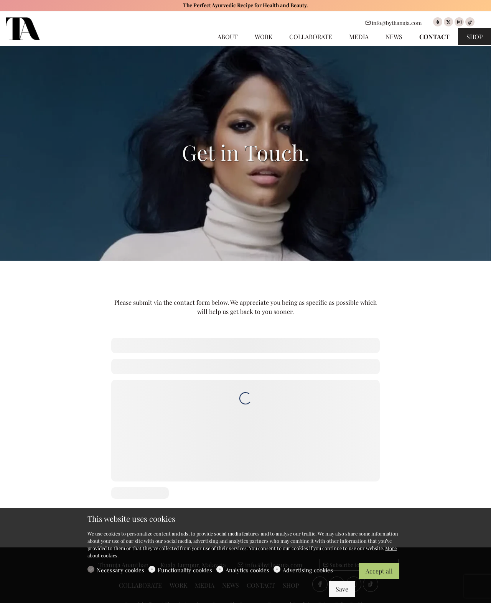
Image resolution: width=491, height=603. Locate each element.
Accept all (379, 571)
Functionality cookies (185, 570)
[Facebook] (437, 21)
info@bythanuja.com (393, 22)
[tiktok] (470, 21)
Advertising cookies (308, 570)
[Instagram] (459, 21)
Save (342, 589)
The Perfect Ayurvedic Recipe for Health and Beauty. (245, 5)
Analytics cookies (247, 570)
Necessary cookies (120, 570)
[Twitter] (448, 21)
